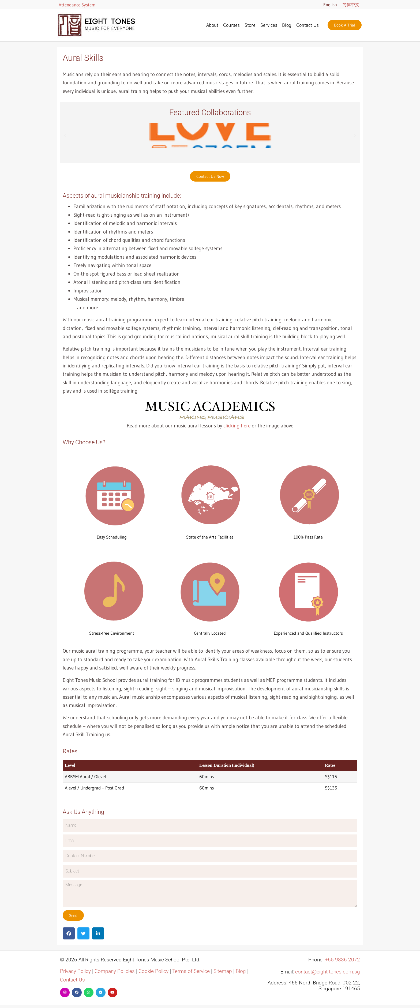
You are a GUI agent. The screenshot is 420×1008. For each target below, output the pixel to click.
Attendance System (77, 4)
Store (250, 25)
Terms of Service (191, 971)
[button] (65, 135)
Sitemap (222, 971)
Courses (231, 25)
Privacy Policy (75, 971)
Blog (286, 25)
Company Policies (115, 971)
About (212, 25)
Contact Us (307, 25)
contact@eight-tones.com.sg (327, 972)
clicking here (236, 426)
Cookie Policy (153, 971)
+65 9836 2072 (342, 960)
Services (268, 25)
